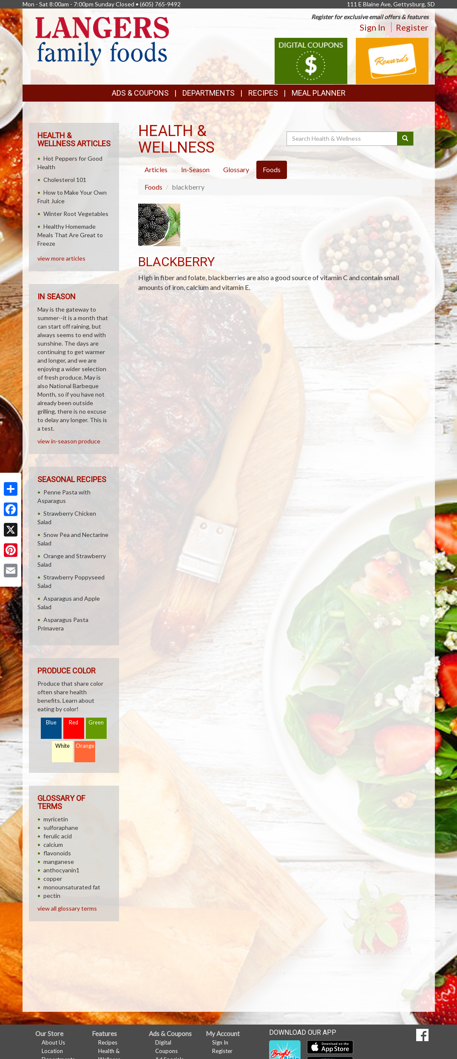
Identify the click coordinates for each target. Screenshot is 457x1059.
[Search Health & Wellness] (343, 138)
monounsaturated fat (71, 887)
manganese (58, 861)
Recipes (263, 92)
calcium (53, 844)
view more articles (61, 258)
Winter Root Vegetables (75, 213)
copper (52, 878)
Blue (51, 722)
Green (96, 722)
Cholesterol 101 (64, 179)
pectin (51, 895)
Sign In (372, 27)
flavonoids (57, 853)
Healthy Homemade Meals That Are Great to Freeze (70, 235)
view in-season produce (68, 441)
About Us (53, 1042)
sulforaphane (60, 827)
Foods (153, 187)
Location (52, 1051)
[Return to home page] (102, 40)
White (62, 746)
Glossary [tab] (236, 169)
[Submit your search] (405, 138)
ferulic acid (57, 836)
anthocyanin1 (61, 870)
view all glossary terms (67, 908)
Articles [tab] (156, 169)
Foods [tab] (272, 169)
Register (412, 27)
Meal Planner (319, 92)
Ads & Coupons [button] (140, 92)
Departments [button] (208, 92)
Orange (85, 746)
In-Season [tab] (195, 169)
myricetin (55, 819)
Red (73, 722)
